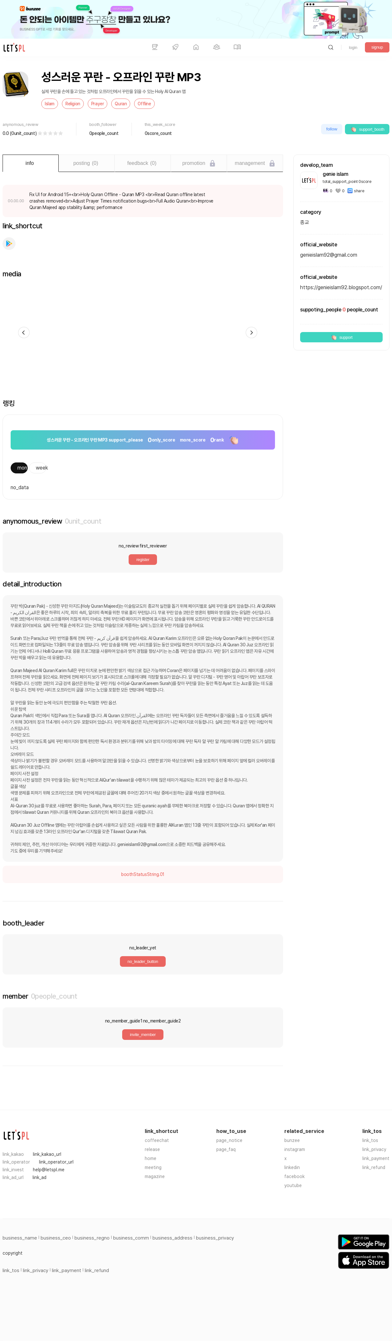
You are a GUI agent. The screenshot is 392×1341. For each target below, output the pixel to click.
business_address (172, 1238)
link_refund (373, 1167)
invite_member (143, 1034)
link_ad (39, 1177)
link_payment (375, 1158)
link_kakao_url (47, 1154)
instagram (294, 1149)
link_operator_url (56, 1162)
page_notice (229, 1140)
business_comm (131, 1238)
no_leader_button (143, 961)
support (341, 337)
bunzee (292, 1140)
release (152, 1149)
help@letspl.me (48, 1169)
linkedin (292, 1167)
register (142, 559)
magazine (155, 1176)
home (150, 1158)
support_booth (367, 129)
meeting (153, 1167)
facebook (294, 1176)
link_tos (370, 1140)
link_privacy (374, 1149)
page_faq (226, 1149)
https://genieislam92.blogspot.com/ (341, 287)
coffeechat (157, 1140)
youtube (293, 1185)
